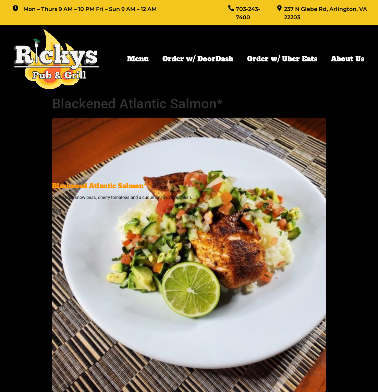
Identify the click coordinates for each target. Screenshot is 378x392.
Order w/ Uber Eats (282, 59)
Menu (138, 59)
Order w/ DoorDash (197, 59)
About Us (347, 59)
